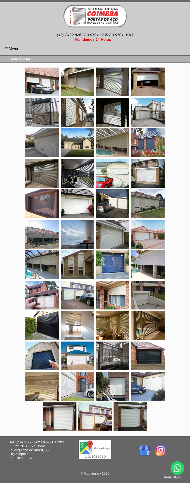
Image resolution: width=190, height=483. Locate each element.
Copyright (91, 473)
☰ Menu (11, 49)
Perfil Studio (173, 477)
